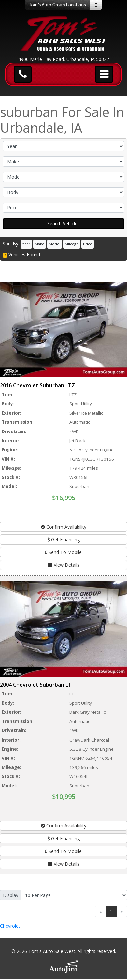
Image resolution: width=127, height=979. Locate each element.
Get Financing (63, 539)
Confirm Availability (63, 527)
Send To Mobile (63, 552)
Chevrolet (10, 926)
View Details (63, 565)
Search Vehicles (63, 223)
